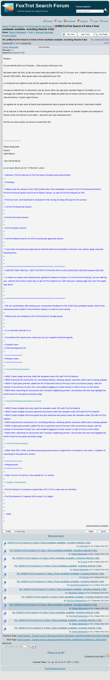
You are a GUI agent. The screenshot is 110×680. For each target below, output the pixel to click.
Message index (56, 536)
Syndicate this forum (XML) (94, 656)
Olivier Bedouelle (10, 47)
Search (48, 21)
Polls (31, 32)
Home (104, 21)
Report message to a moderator (97, 526)
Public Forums (17, 26)
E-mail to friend (9, 35)
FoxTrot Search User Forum (39, 26)
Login (94, 21)
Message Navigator (45, 32)
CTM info (83, 546)
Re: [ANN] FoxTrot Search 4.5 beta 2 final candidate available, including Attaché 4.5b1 (45, 40)
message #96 (7, 43)
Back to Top (55, 652)
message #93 (26, 43)
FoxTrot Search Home (55, 668)
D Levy (84, 562)
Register (82, 21)
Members (69, 21)
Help (58, 21)
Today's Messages (17, 32)
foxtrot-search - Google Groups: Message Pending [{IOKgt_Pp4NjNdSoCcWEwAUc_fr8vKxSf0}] (62, 640)
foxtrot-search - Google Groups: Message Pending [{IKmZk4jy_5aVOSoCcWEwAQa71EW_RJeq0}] (63, 636)
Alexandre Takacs (76, 593)
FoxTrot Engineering (79, 585)
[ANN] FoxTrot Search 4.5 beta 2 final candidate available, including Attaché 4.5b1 (49, 542)
